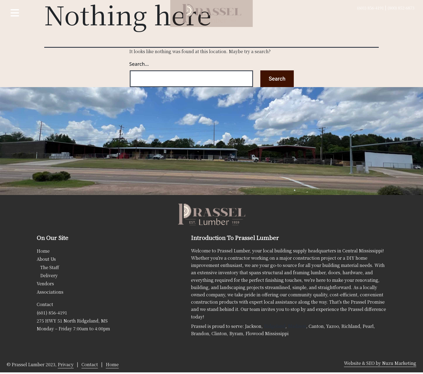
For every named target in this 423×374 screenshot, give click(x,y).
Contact (45, 304)
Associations (50, 292)
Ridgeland (274, 326)
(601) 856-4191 (370, 8)
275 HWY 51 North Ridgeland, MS (72, 321)
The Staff (49, 267)
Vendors (45, 283)
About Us (46, 259)
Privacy (66, 364)
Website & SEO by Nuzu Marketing (380, 363)
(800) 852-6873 (400, 8)
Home (43, 251)
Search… (139, 64)
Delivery (49, 275)
